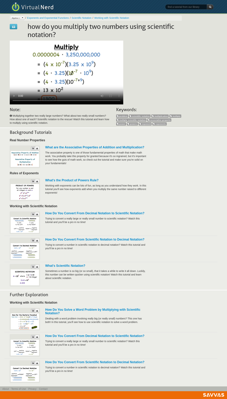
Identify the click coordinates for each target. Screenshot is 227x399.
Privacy (32, 388)
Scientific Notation (82, 17)
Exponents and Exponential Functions (48, 17)
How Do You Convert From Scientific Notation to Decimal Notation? (94, 239)
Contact (43, 388)
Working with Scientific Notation (111, 17)
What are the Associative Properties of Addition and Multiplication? (94, 147)
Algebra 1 (16, 18)
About (5, 388)
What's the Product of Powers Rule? (72, 180)
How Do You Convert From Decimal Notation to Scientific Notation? (94, 213)
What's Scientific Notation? (65, 265)
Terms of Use (18, 388)
